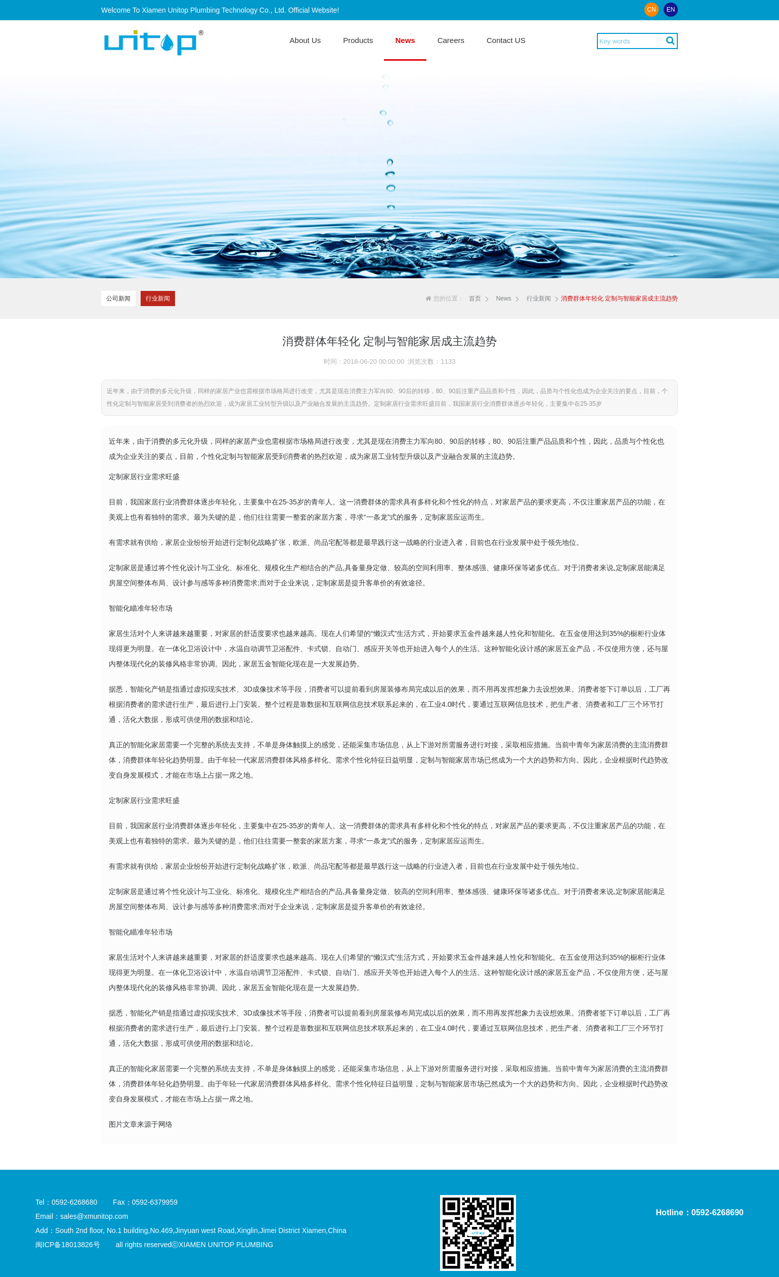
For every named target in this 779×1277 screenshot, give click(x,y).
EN (671, 9)
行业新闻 (158, 298)
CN (651, 9)
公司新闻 (118, 298)
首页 (475, 298)
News (405, 40)
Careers (451, 40)
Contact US (506, 40)
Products (358, 40)
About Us (305, 40)
